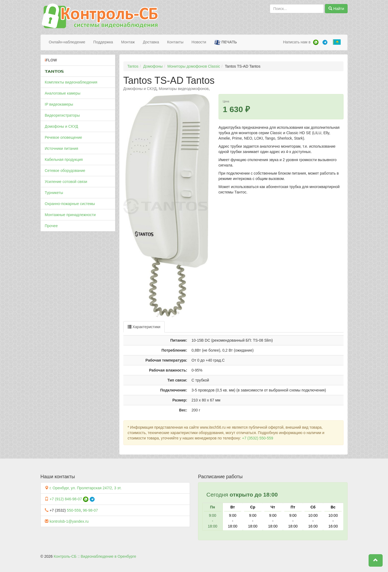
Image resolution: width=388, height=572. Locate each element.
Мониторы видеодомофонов (184, 88)
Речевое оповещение (63, 137)
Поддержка (103, 42)
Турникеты (54, 192)
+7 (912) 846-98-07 (66, 499)
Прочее (51, 226)
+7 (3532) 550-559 (257, 438)
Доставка (151, 42)
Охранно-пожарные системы (70, 204)
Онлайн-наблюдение (67, 42)
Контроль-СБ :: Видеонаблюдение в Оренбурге (95, 556)
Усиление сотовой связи (66, 181)
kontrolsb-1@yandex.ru (69, 521)
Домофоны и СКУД (61, 126)
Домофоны (153, 66)
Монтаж (128, 42)
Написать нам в (296, 42)
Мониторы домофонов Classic (193, 66)
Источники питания (61, 148)
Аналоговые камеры (62, 93)
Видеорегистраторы (62, 115)
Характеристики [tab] (144, 327)
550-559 (74, 510)
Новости (199, 42)
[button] (376, 560)
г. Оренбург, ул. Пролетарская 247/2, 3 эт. (86, 488)
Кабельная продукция (64, 159)
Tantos (132, 66)
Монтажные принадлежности (70, 215)
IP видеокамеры (59, 104)
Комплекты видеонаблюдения (71, 82)
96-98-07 (90, 510)
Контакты (175, 42)
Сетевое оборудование (65, 170)
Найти (336, 8)
